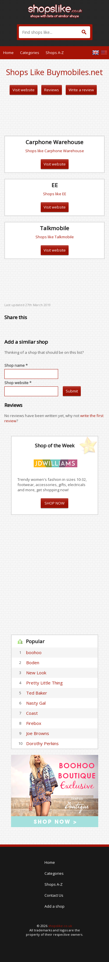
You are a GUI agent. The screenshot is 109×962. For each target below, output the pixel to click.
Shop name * (16, 365)
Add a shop (54, 906)
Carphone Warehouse (54, 142)
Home (8, 52)
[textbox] (54, 32)
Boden (32, 662)
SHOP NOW (54, 503)
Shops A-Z (55, 52)
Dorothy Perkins (42, 743)
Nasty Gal (36, 703)
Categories (29, 52)
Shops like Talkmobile (54, 236)
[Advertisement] (54, 115)
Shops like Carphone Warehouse (54, 150)
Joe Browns (37, 733)
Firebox (33, 723)
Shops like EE (54, 193)
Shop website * (17, 382)
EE (54, 185)
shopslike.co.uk (60, 926)
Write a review (81, 89)
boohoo (34, 652)
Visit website (23, 89)
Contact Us (53, 895)
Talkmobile (54, 228)
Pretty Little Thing (44, 683)
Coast (32, 713)
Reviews (51, 89)
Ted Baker (36, 693)
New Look (36, 673)
